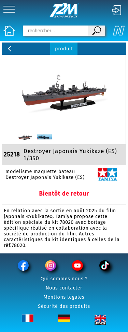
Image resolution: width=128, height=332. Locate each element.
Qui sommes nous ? (64, 279)
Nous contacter (64, 288)
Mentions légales (64, 297)
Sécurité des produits (64, 306)
